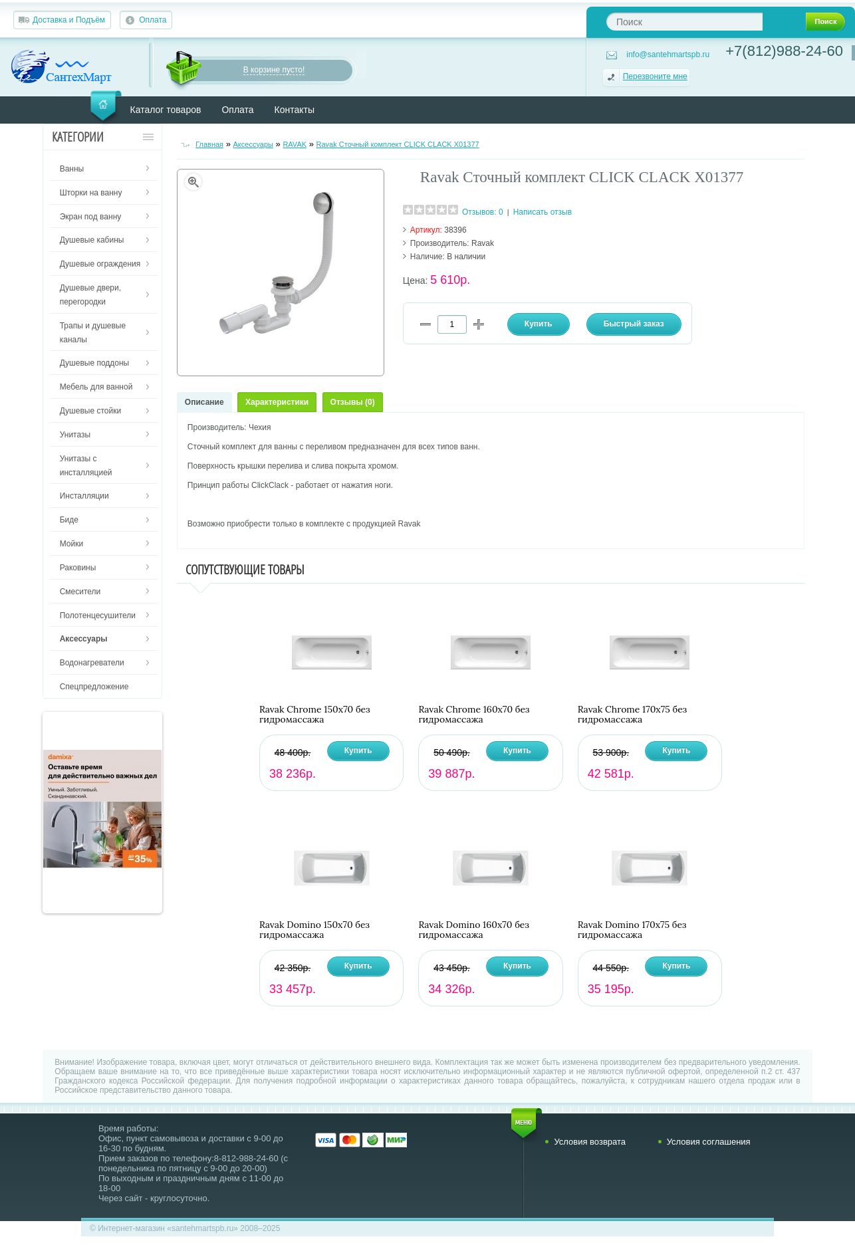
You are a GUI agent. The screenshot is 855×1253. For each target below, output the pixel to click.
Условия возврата (590, 1142)
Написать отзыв (542, 212)
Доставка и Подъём (69, 20)
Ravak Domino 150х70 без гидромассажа (314, 930)
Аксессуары (253, 144)
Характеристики (276, 402)
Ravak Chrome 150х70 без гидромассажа (314, 715)
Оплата (152, 20)
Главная (209, 144)
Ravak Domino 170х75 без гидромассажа (632, 930)
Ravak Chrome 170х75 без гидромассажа (632, 715)
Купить (358, 750)
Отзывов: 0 (482, 212)
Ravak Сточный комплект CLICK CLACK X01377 (397, 144)
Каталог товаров (165, 109)
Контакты (294, 109)
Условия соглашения (709, 1142)
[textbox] (684, 22)
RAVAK (294, 144)
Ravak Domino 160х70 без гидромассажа (473, 930)
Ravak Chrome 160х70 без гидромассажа (473, 715)
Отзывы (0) (352, 402)
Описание (204, 402)
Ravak (482, 243)
